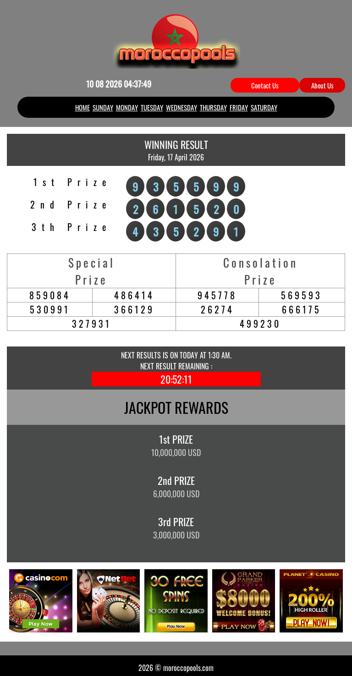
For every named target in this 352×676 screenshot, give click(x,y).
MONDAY (127, 107)
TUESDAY (152, 107)
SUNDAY (103, 107)
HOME (82, 107)
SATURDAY (264, 107)
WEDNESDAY (181, 107)
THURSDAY (213, 107)
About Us (322, 85)
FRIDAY (239, 107)
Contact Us (265, 85)
